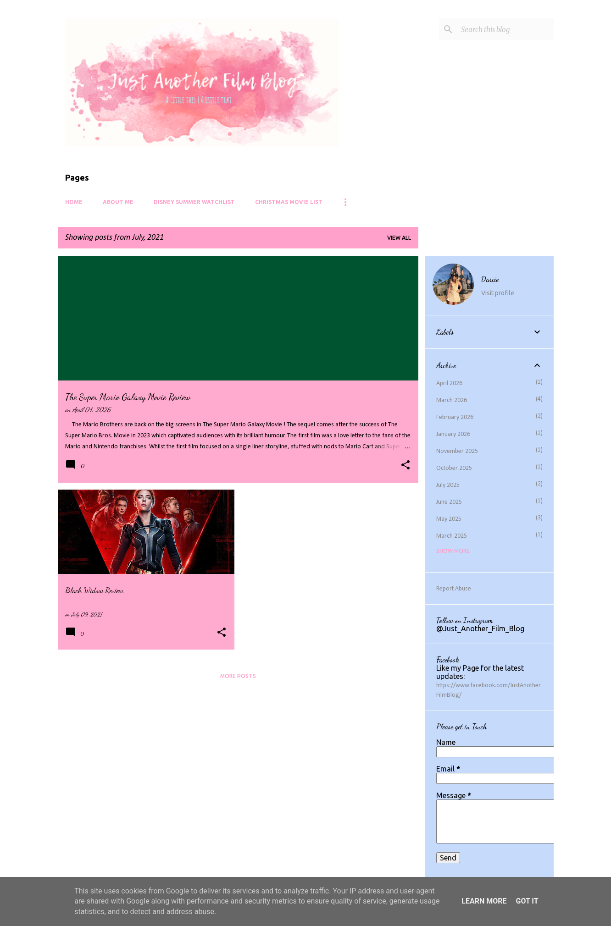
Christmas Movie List (288, 202)
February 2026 (454, 417)
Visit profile (497, 293)
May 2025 (448, 519)
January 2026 (453, 434)
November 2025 (457, 451)
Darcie (490, 279)
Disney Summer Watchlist (194, 202)
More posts (238, 676)
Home (74, 202)
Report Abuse (453, 588)
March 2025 (451, 536)
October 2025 (454, 468)
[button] (405, 465)
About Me (118, 202)
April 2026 (449, 383)
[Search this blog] (505, 29)
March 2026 (451, 400)
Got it (527, 901)
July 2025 (448, 485)
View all (399, 238)
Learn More (483, 901)
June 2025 (449, 502)
